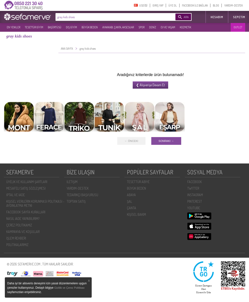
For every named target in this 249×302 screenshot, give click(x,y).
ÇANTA (131, 208)
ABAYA (131, 195)
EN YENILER (13, 27)
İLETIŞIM (72, 182)
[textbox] (108, 17)
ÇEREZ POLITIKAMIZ (19, 225)
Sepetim (239, 17)
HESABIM (217, 17)
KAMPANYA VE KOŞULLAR (23, 232)
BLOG (216, 5)
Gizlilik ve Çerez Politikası (69, 287)
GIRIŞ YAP (157, 5)
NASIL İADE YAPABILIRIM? (22, 219)
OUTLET (238, 27)
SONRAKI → (166, 140)
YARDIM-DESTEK (233, 5)
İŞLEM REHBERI (16, 238)
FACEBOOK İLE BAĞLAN (195, 5)
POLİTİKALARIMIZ (17, 245)
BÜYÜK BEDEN (90, 27)
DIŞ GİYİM (71, 27)
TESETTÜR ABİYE (138, 182)
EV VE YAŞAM (168, 27)
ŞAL (129, 201)
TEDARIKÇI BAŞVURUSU (82, 195)
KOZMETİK (185, 27)
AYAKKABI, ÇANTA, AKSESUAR (118, 27)
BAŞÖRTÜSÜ (54, 27)
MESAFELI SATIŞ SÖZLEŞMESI (26, 188)
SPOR (141, 27)
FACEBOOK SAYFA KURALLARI (25, 212)
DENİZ (152, 27)
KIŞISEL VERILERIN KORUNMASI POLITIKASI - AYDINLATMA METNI (35, 203)
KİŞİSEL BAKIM (136, 214)
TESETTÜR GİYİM (34, 27)
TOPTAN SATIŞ (76, 201)
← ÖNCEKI (131, 140)
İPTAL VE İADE (15, 195)
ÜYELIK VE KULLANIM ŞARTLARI (26, 182)
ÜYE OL (172, 5)
